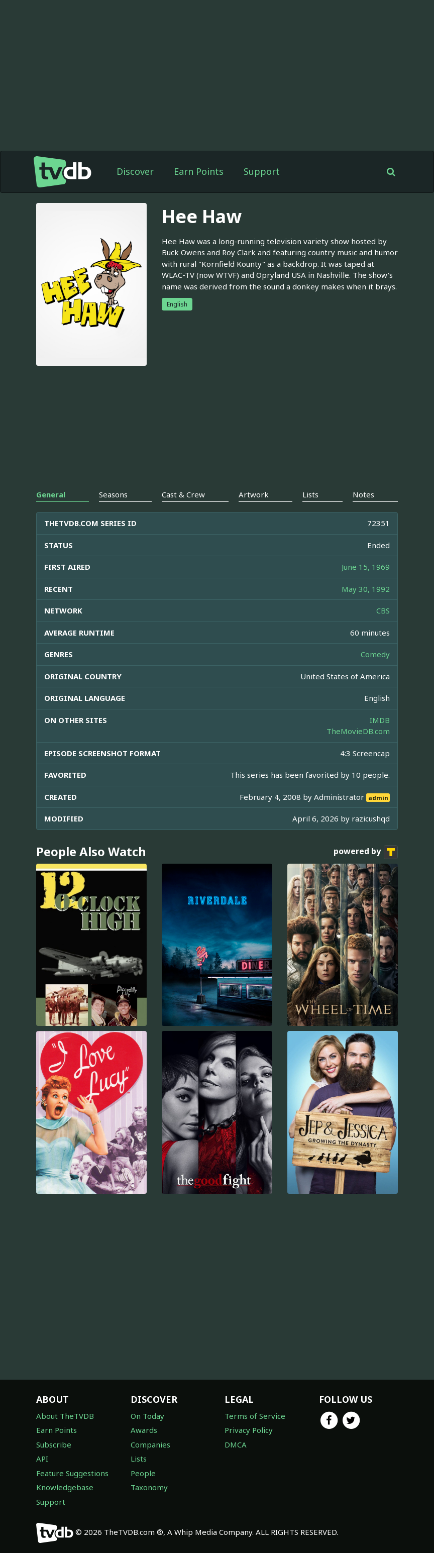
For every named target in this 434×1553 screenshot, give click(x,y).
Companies (150, 1444)
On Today (147, 1416)
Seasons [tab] (113, 494)
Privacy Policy (249, 1430)
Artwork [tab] (254, 494)
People (143, 1473)
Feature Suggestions (72, 1473)
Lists (139, 1459)
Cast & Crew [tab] (183, 494)
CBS (383, 610)
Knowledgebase (64, 1487)
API (42, 1459)
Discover (135, 171)
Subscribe (53, 1444)
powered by (366, 852)
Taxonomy (149, 1487)
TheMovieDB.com (358, 731)
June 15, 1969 (366, 567)
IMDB (380, 720)
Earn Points (199, 171)
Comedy (375, 654)
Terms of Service (255, 1416)
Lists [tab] (310, 494)
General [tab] (50, 494)
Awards (144, 1430)
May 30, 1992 (366, 589)
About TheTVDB (65, 1416)
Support (262, 171)
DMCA (236, 1444)
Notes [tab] (363, 494)
